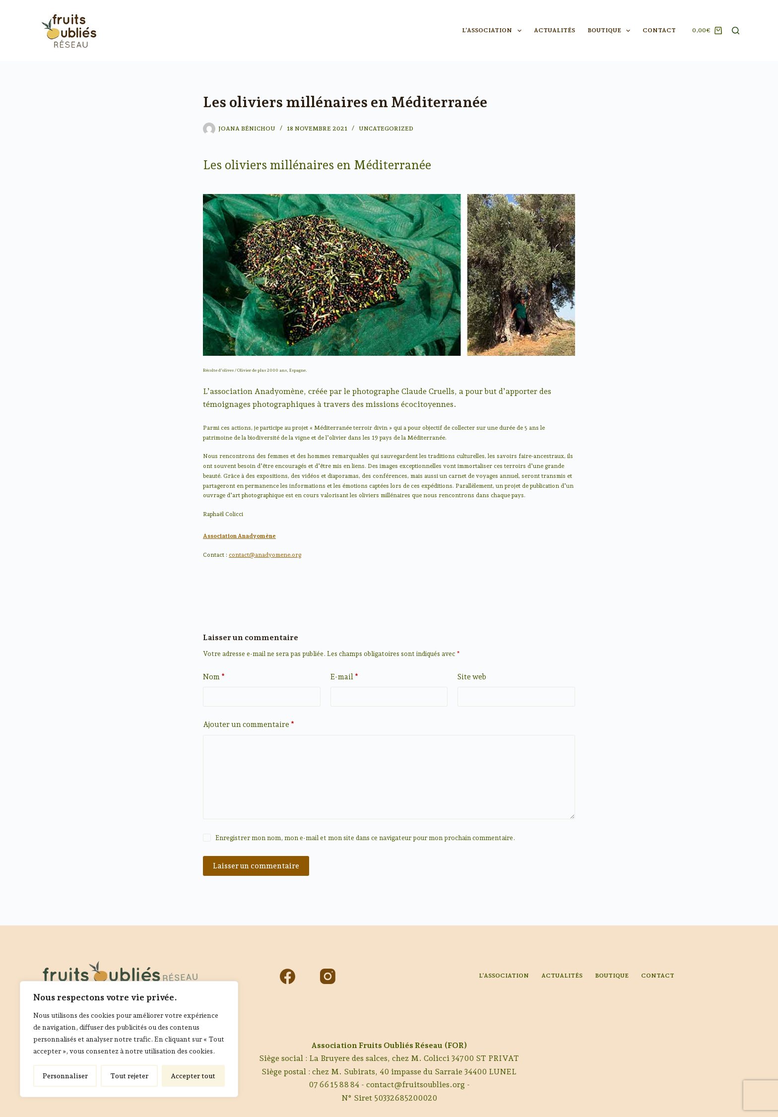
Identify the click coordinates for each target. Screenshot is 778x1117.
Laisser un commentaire (256, 865)
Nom (214, 677)
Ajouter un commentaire (248, 725)
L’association (493, 31)
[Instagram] (327, 976)
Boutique (610, 31)
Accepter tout (193, 1076)
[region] (129, 1039)
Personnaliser (65, 1076)
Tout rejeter (129, 1076)
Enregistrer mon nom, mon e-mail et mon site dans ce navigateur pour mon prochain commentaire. (365, 838)
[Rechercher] (735, 30)
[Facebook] (287, 976)
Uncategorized (386, 128)
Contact (659, 30)
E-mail (344, 677)
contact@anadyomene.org (265, 554)
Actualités (554, 30)
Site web (471, 676)
